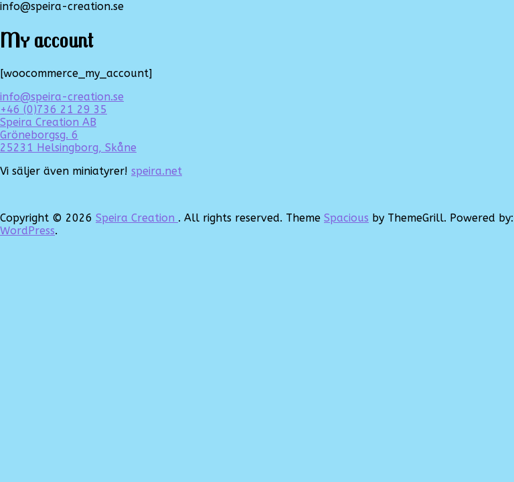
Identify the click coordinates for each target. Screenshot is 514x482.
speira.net (156, 171)
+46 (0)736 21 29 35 (53, 109)
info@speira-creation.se (62, 96)
